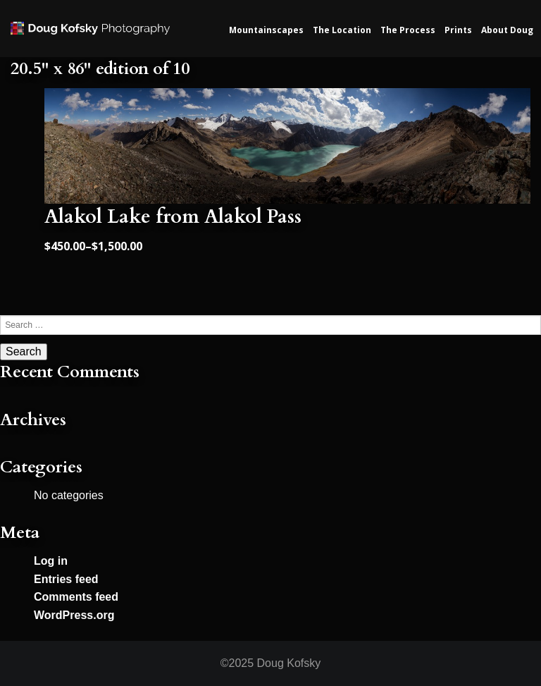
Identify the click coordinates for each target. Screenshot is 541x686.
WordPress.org (74, 615)
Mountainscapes (266, 30)
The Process (407, 30)
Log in (51, 561)
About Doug (507, 30)
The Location (342, 30)
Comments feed (76, 597)
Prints (458, 30)
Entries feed (66, 579)
